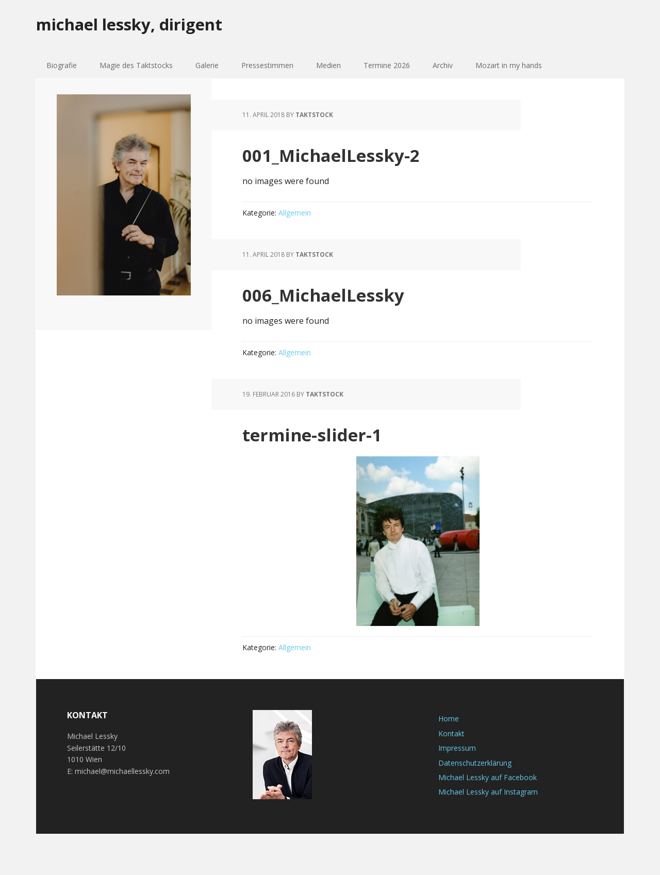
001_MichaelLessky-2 (354, 153)
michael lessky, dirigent (147, 25)
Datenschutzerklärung (475, 763)
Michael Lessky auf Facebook (487, 777)
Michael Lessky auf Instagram (488, 792)
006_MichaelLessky (344, 293)
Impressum (457, 748)
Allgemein (294, 213)
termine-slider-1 (328, 433)
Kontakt (451, 733)
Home (448, 718)
